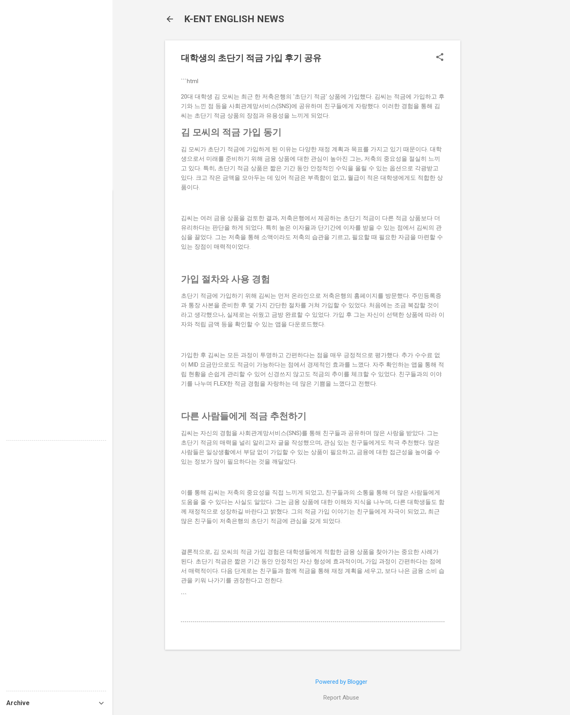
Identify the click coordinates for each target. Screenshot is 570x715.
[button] (440, 57)
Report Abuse (341, 697)
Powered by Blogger (341, 681)
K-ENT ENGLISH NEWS (234, 19)
